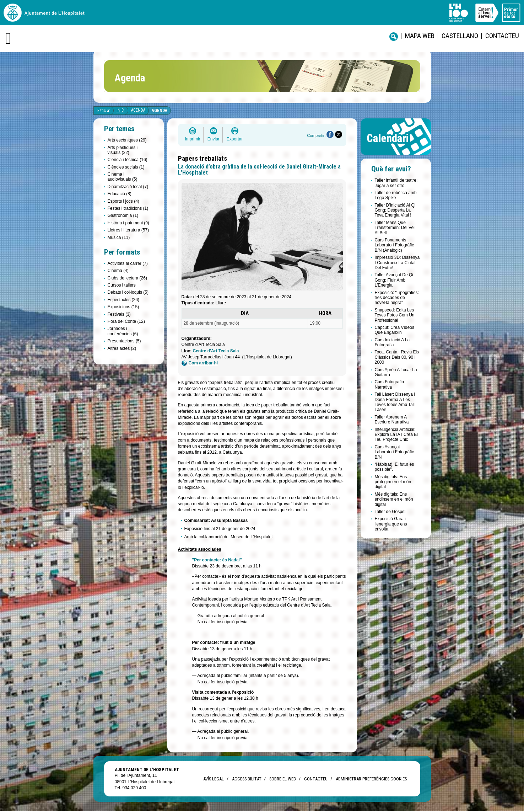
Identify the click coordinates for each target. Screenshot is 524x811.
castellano (460, 36)
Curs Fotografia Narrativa (389, 384)
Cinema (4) (118, 270)
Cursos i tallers (122, 285)
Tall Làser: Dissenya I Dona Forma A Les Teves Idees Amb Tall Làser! (395, 402)
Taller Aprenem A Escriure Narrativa (392, 420)
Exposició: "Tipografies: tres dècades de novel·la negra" (397, 297)
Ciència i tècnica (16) (127, 159)
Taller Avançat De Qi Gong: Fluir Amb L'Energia (394, 280)
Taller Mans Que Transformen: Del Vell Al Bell (395, 227)
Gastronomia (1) (123, 215)
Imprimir (192, 139)
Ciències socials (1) (126, 167)
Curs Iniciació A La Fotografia (392, 342)
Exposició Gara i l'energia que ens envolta (391, 524)
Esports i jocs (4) (123, 201)
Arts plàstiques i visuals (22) (123, 150)
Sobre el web (282, 778)
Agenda (138, 110)
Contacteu (502, 36)
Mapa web (419, 36)
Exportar (235, 139)
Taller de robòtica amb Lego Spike (396, 195)
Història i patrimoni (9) (128, 222)
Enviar (213, 139)
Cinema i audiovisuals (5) (122, 177)
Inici (121, 110)
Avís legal (213, 778)
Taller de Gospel (390, 511)
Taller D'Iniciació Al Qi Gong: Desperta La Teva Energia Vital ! (395, 210)
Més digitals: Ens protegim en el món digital (393, 482)
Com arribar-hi (200, 363)
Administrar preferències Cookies (371, 778)
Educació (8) (119, 193)
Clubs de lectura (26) (127, 278)
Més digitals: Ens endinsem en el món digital (394, 499)
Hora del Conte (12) (126, 321)
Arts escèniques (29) (127, 140)
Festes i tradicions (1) (128, 208)
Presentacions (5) (124, 340)
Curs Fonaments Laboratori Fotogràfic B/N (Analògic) (394, 245)
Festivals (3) (119, 314)
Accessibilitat (246, 778)
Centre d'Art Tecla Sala (216, 350)
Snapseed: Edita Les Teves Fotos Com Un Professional (395, 315)
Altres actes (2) (122, 348)
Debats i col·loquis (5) (128, 292)
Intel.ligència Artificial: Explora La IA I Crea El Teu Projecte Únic (396, 434)
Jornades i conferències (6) (123, 331)
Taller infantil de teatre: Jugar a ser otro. (396, 183)
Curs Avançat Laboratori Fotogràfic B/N (394, 452)
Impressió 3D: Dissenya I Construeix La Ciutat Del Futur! (397, 262)
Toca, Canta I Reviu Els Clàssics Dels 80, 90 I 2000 (397, 357)
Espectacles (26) (123, 299)
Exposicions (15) (123, 306)
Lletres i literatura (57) (128, 230)
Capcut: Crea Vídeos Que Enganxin (394, 330)
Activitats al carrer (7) (128, 263)
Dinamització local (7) (128, 186)
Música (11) (119, 237)
